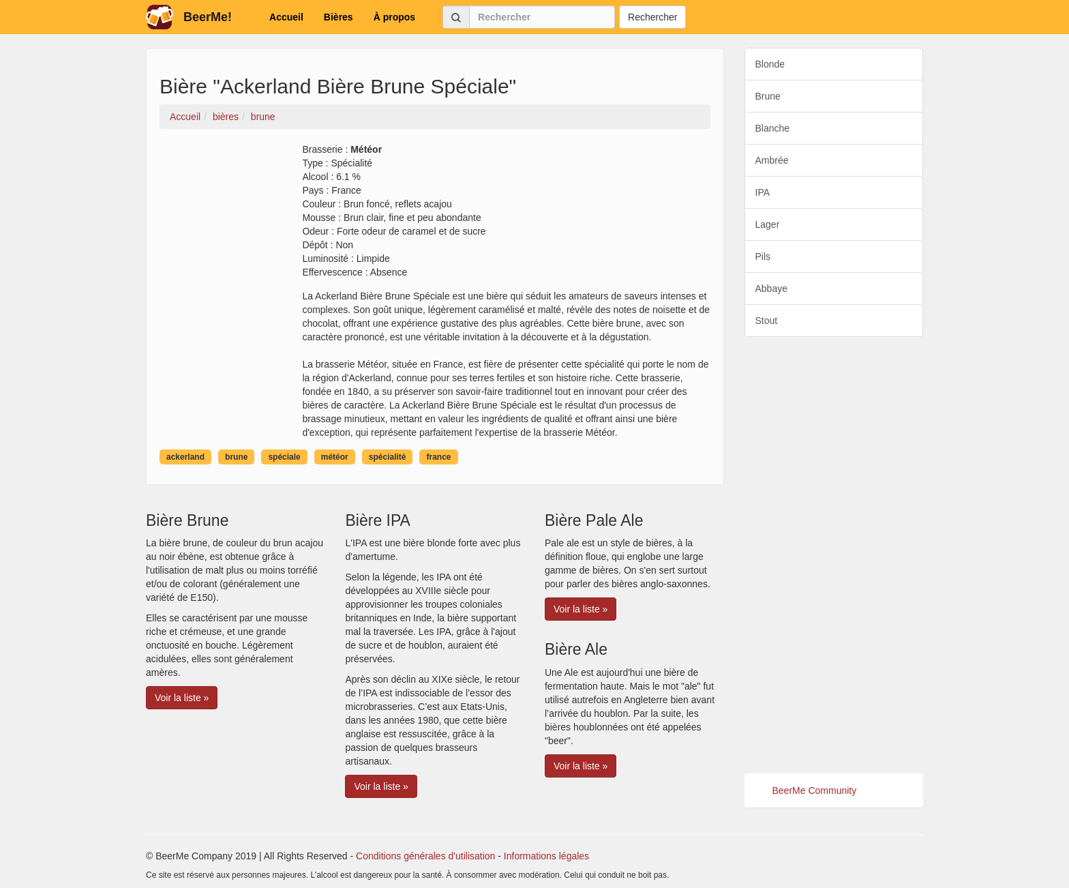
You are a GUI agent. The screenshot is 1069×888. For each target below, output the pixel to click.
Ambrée (772, 160)
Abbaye (771, 288)
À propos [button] (394, 17)
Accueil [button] (286, 17)
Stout (766, 320)
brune (236, 457)
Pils (763, 256)
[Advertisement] (834, 555)
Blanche (772, 128)
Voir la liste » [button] (182, 697)
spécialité (387, 457)
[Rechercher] (542, 17)
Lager (767, 224)
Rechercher (652, 17)
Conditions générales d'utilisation (425, 855)
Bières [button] (338, 17)
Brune (768, 96)
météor (334, 457)
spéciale (284, 457)
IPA (762, 192)
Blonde (770, 64)
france (438, 457)
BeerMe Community (814, 790)
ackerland (185, 457)
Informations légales (546, 855)
